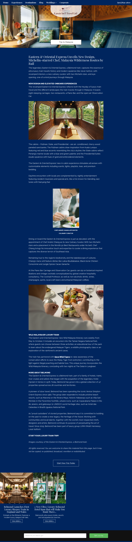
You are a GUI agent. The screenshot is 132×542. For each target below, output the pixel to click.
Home (5, 2)
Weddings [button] (51, 2)
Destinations (30, 2)
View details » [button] (16, 521)
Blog (41, 2)
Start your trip (98, 535)
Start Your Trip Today (66, 463)
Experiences (17, 2)
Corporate (64, 2)
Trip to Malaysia (66, 42)
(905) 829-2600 (123, 2)
